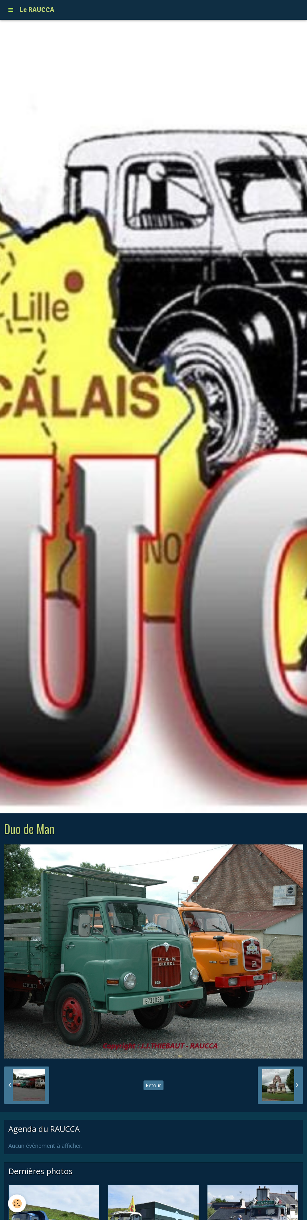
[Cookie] (17, 1203)
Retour (153, 1085)
